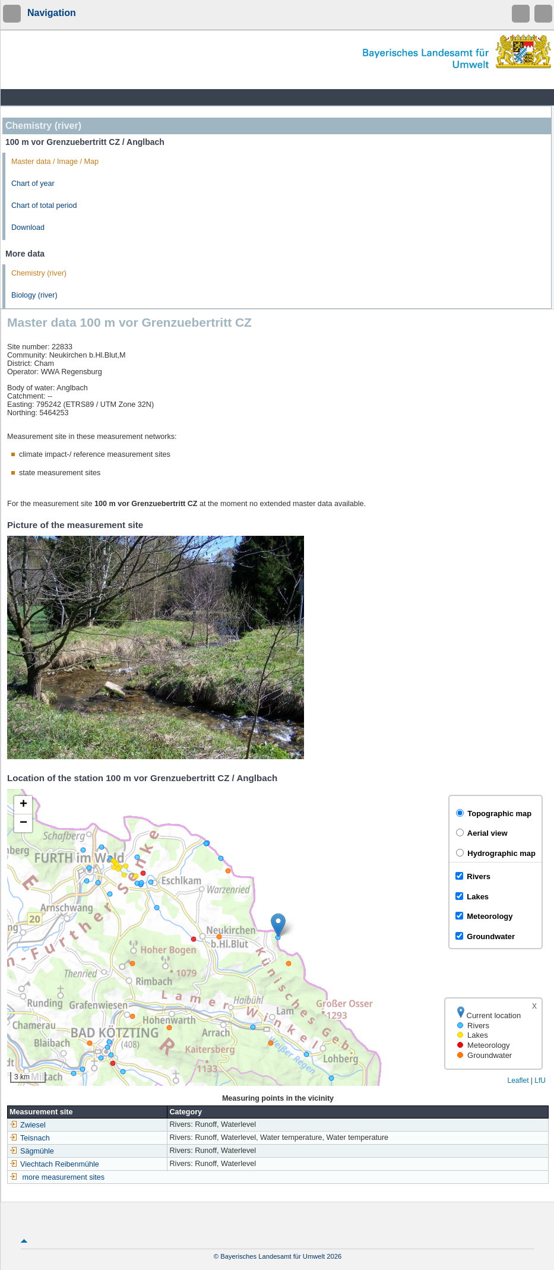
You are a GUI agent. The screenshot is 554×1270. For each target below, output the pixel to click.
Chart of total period (44, 205)
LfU (540, 1080)
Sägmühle (32, 1151)
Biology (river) (34, 295)
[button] (278, 925)
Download (28, 227)
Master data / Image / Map (55, 161)
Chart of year (33, 183)
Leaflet (517, 1080)
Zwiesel (28, 1125)
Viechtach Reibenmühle (54, 1164)
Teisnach (30, 1138)
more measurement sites (64, 1177)
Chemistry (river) (39, 273)
